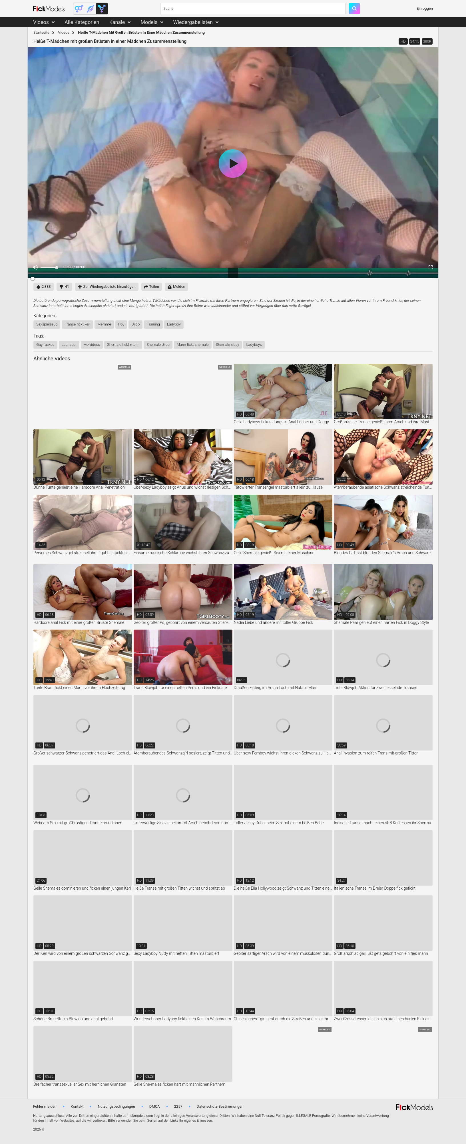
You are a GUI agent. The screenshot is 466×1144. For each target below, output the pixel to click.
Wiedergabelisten (193, 22)
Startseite (41, 32)
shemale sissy (227, 344)
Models (148, 22)
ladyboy (174, 324)
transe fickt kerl (77, 324)
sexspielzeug (46, 324)
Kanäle (117, 22)
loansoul (69, 344)
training (153, 324)
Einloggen (425, 8)
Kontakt (77, 1106)
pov (121, 324)
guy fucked (45, 344)
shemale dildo (157, 344)
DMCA (154, 1106)
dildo (135, 324)
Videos (41, 22)
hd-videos (92, 344)
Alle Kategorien (82, 22)
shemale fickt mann (123, 344)
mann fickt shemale (193, 344)
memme (104, 324)
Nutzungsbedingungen (116, 1106)
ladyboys (254, 344)
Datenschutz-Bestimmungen (220, 1106)
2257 (178, 1106)
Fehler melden (45, 1106)
